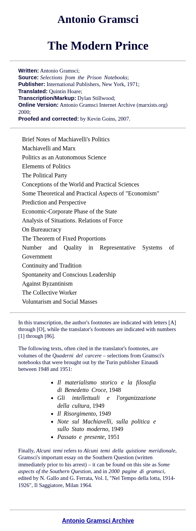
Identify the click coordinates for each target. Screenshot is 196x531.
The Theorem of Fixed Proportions (64, 238)
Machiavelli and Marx (49, 148)
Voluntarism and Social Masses (59, 301)
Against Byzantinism (47, 283)
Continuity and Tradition (52, 265)
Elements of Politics (46, 166)
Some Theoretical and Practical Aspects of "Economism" (91, 193)
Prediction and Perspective (54, 202)
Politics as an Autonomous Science (64, 157)
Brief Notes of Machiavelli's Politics (66, 139)
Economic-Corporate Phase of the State (69, 211)
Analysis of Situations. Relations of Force (72, 220)
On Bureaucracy (41, 229)
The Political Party (44, 175)
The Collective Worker (49, 292)
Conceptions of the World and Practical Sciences (80, 184)
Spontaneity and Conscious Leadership (69, 274)
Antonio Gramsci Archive (98, 520)
